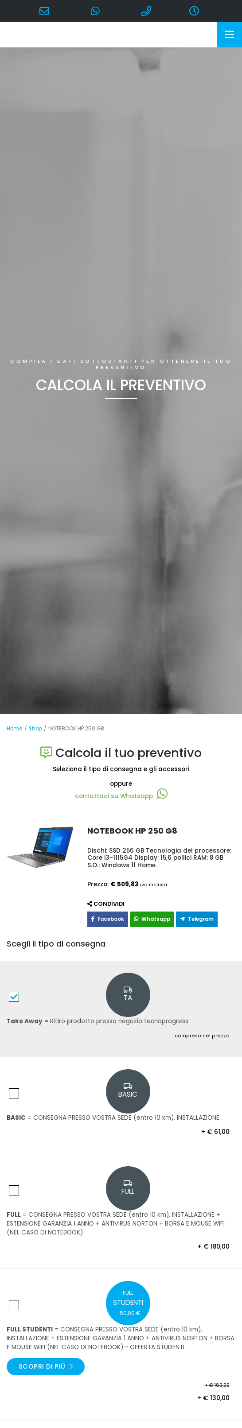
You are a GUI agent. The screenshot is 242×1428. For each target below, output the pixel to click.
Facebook (107, 919)
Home (14, 728)
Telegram (197, 919)
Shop (35, 728)
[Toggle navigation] (229, 34)
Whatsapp (152, 919)
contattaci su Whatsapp (121, 796)
